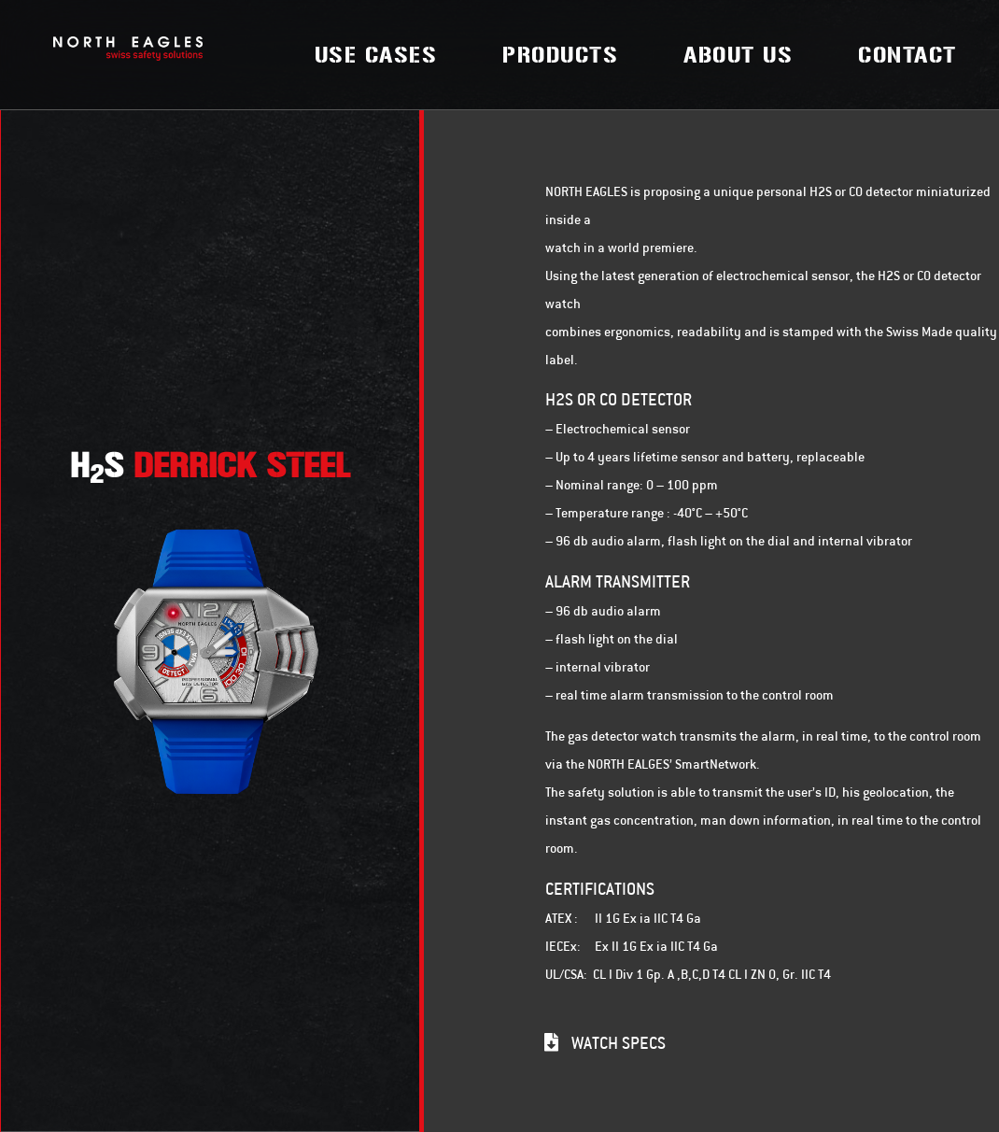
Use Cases (376, 55)
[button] (605, 1042)
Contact (907, 55)
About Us (738, 55)
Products (560, 55)
